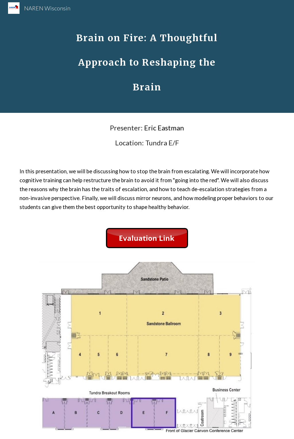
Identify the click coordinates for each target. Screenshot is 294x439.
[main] (146, 56)
